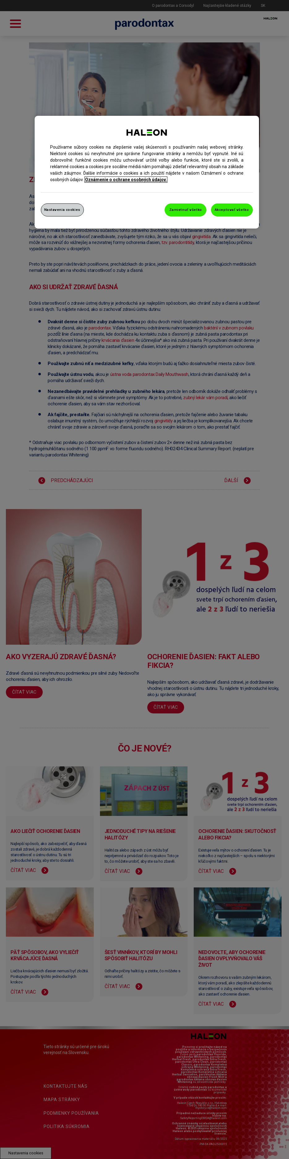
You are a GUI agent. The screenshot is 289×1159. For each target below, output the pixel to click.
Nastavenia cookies (62, 209)
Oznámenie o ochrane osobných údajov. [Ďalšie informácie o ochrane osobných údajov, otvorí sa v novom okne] (126, 179)
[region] (147, 172)
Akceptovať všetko (232, 209)
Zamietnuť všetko (185, 209)
